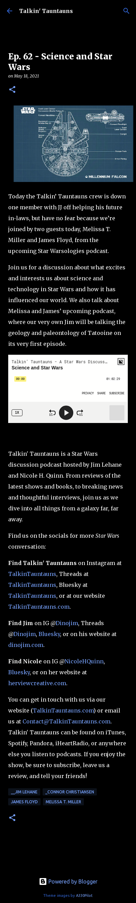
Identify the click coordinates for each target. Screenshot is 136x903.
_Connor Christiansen (69, 792)
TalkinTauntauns (32, 573)
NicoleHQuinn (84, 661)
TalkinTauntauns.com (39, 606)
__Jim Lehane (24, 792)
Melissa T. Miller (63, 802)
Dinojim (67, 623)
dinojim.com (25, 644)
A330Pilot (84, 895)
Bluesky (49, 634)
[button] (12, 90)
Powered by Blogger (68, 881)
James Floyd (24, 802)
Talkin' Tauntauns (46, 11)
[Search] (126, 11)
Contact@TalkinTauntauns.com (66, 721)
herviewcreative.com (37, 683)
